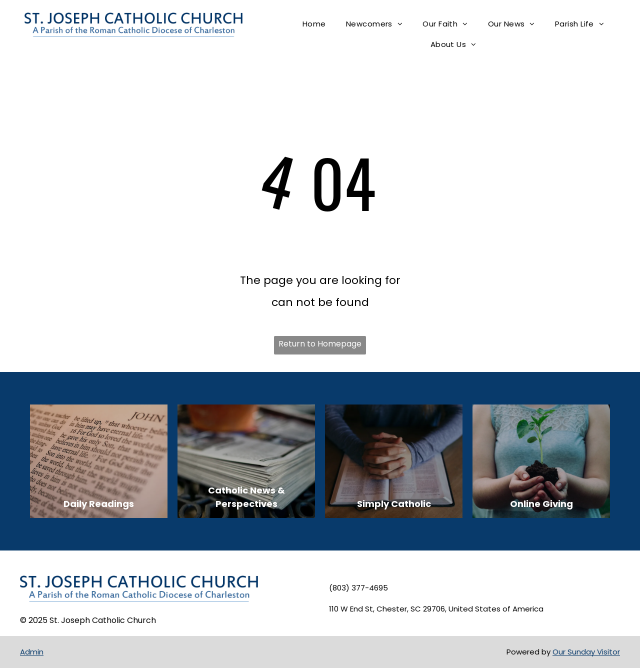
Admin (32, 651)
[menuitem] (314, 24)
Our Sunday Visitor (586, 651)
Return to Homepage (320, 344)
